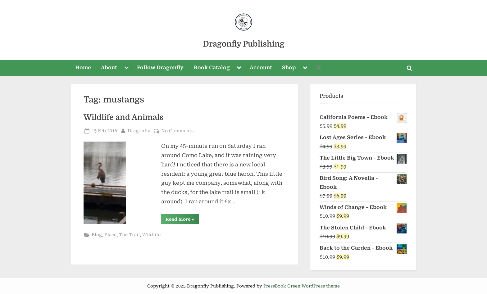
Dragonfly (139, 130)
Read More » (182, 220)
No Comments (177, 131)
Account (261, 67)
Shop (289, 67)
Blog (97, 234)
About (109, 67)
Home (83, 67)
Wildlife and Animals (124, 117)
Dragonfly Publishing (243, 43)
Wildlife (151, 234)
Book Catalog (212, 67)
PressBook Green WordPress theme (301, 285)
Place (110, 234)
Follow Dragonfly (160, 67)
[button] (319, 68)
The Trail (129, 234)
